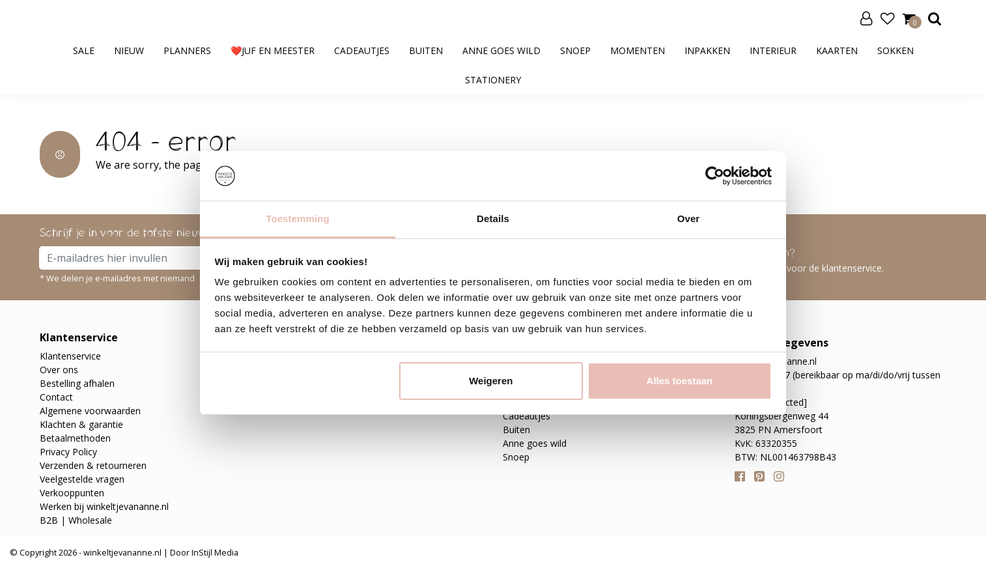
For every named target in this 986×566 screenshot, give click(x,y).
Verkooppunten (72, 493)
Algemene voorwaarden (90, 410)
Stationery (493, 80)
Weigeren (491, 380)
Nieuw (129, 50)
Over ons (59, 369)
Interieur (773, 50)
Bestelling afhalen (77, 383)
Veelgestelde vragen (82, 479)
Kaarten (837, 50)
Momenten (637, 50)
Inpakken (707, 50)
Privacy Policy (68, 452)
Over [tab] (688, 218)
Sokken (895, 50)
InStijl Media (214, 552)
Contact (56, 397)
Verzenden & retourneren (93, 465)
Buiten (426, 50)
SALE (83, 50)
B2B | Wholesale (76, 520)
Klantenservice (70, 356)
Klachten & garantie (81, 424)
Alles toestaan (680, 380)
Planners (187, 50)
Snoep (575, 50)
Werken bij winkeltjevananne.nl (104, 506)
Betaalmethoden (75, 438)
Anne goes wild (501, 50)
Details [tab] (493, 218)
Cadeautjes (361, 50)
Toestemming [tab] (298, 218)
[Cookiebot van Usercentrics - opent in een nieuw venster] (715, 176)
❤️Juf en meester (273, 50)
